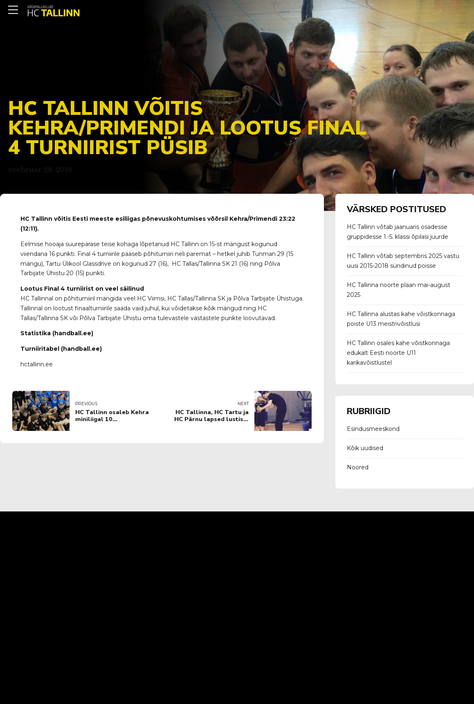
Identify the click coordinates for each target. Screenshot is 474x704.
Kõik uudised (365, 448)
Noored (357, 467)
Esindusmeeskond (373, 429)
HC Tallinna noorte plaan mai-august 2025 (398, 289)
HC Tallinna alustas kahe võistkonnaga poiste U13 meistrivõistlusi (401, 318)
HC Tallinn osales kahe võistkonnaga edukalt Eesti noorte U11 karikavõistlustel (398, 352)
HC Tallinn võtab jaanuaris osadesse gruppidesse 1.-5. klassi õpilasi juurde (397, 231)
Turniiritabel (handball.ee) (61, 348)
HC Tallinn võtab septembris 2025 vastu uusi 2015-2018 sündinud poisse (403, 260)
